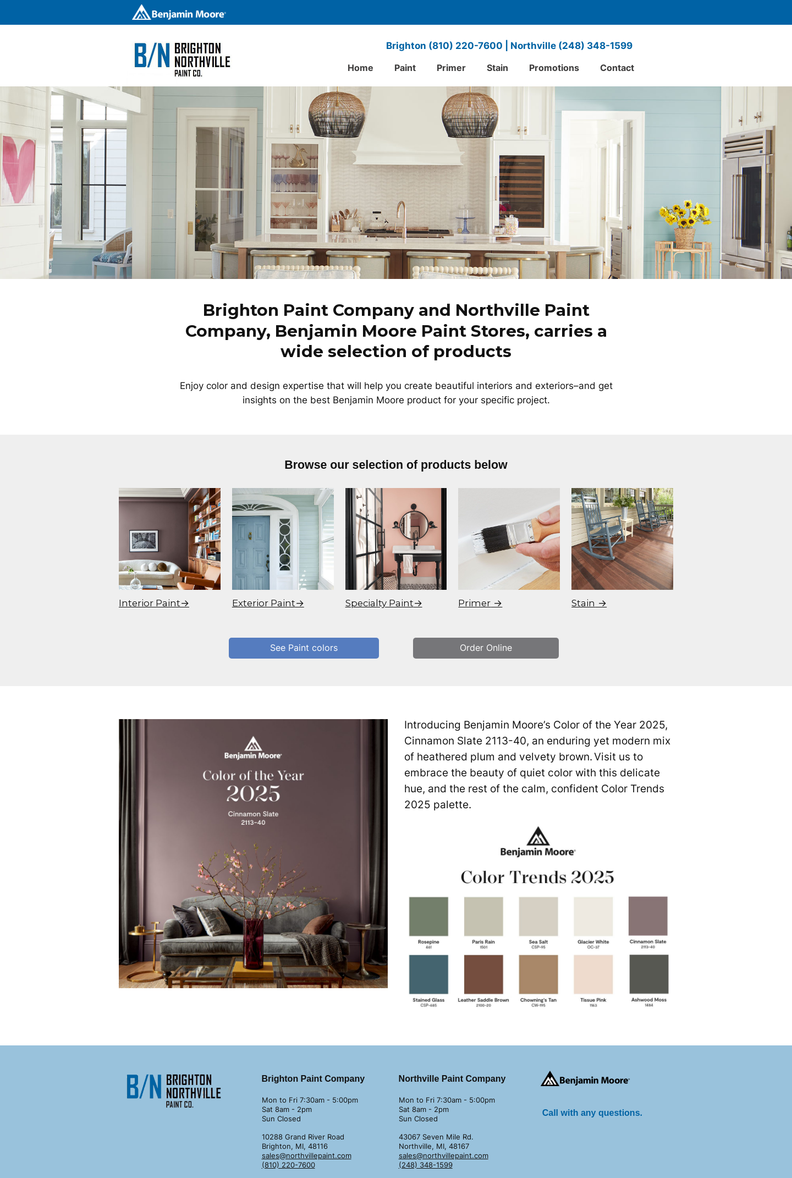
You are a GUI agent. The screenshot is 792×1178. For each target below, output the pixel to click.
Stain (497, 67)
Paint (405, 67)
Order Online (486, 647)
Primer (451, 67)
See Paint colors (304, 647)
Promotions (554, 67)
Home (360, 67)
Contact (617, 67)
